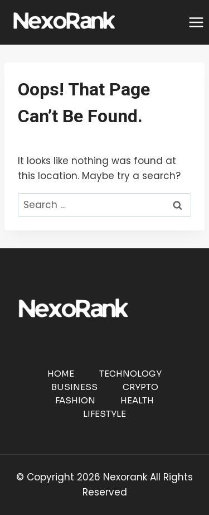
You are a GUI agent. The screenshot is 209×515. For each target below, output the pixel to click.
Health (137, 400)
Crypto (140, 387)
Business (74, 387)
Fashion (75, 400)
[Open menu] (196, 22)
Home (60, 373)
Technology (130, 373)
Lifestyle (104, 413)
